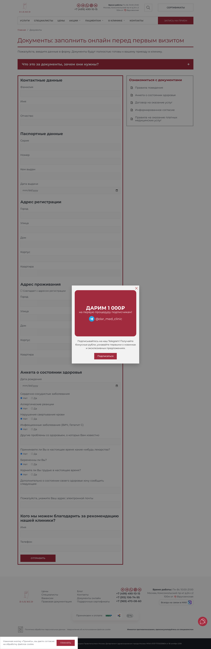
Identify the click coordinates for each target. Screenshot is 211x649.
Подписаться (105, 356)
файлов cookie (26, 644)
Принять (65, 643)
